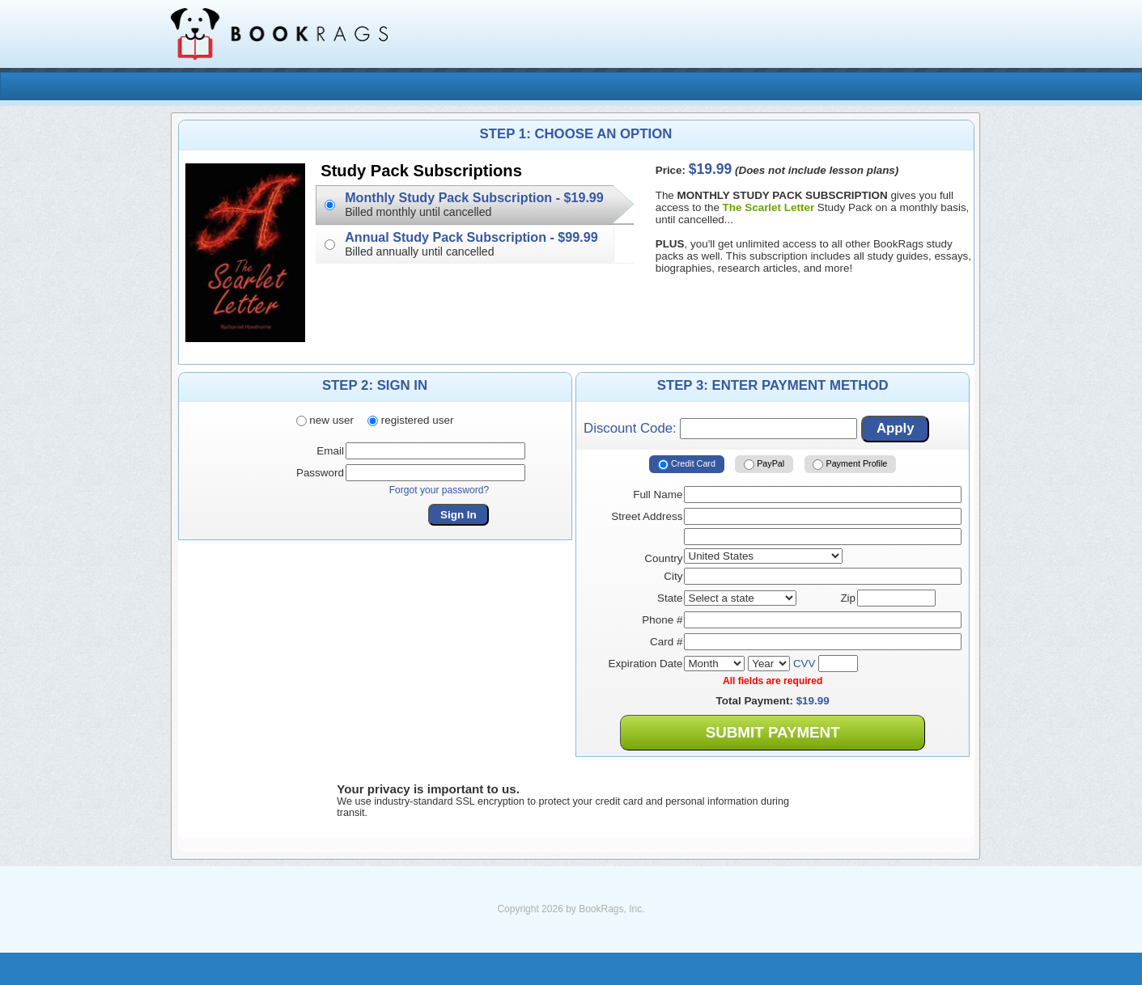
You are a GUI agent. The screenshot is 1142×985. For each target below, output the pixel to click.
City (673, 576)
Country (663, 558)
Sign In (458, 515)
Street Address (646, 516)
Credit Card (686, 464)
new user (325, 420)
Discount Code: (720, 428)
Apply (896, 428)
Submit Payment (773, 732)
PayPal (764, 464)
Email (330, 451)
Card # (666, 642)
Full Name (657, 494)
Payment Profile (850, 464)
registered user (410, 420)
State (669, 598)
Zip (847, 598)
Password (320, 473)
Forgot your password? (439, 490)
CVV (804, 663)
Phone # (662, 620)
